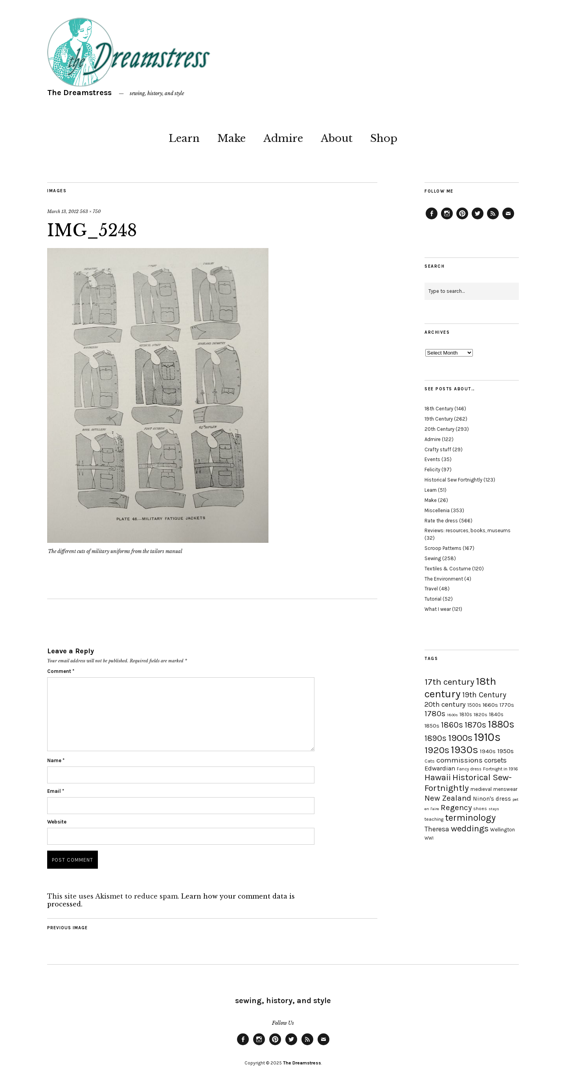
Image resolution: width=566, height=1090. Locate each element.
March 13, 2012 (63, 211)
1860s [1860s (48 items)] (452, 725)
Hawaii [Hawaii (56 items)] (437, 777)
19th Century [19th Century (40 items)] (484, 694)
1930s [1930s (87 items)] (464, 750)
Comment (60, 671)
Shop (383, 138)
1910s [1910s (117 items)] (487, 737)
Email (55, 791)
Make (231, 138)
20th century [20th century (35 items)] (445, 704)
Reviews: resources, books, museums (467, 530)
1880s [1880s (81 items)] (501, 724)
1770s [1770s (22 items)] (507, 705)
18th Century (438, 409)
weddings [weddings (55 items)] (470, 828)
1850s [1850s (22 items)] (431, 725)
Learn (184, 138)
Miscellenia (437, 510)
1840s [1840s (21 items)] (496, 714)
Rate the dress (441, 521)
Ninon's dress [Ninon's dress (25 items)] (492, 798)
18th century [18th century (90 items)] (460, 687)
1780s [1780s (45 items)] (434, 713)
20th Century (439, 429)
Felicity (432, 469)
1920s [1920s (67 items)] (436, 749)
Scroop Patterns (442, 548)
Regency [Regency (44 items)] (456, 807)
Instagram (259, 1044)
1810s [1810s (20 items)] (465, 714)
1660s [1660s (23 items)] (490, 705)
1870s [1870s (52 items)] (475, 725)
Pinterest (275, 1044)
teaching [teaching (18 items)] (433, 819)
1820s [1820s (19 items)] (480, 714)
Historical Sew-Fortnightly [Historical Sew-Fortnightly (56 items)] (468, 782)
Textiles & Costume (447, 569)
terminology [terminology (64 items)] (470, 817)
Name (55, 760)
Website (56, 822)
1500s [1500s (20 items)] (474, 705)
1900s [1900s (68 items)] (460, 737)
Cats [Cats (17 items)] (429, 761)
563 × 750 (90, 211)
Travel (431, 589)
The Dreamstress (79, 92)
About (337, 138)
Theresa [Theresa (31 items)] (436, 829)
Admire (283, 138)
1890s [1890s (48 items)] (435, 738)
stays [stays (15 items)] (494, 808)
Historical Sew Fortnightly (453, 480)
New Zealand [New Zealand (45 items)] (447, 798)
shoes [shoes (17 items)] (480, 808)
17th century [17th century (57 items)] (449, 681)
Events (432, 459)
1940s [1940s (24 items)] (488, 751)
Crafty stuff (437, 449)
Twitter (291, 1044)
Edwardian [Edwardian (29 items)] (439, 768)
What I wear (437, 609)
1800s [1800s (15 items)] (452, 714)
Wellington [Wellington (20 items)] (502, 830)
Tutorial (432, 599)
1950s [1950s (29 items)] (505, 751)
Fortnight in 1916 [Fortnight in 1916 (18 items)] (500, 769)
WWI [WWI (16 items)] (429, 838)
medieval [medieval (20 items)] (481, 789)
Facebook (243, 1044)
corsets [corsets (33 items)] (495, 760)
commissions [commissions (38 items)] (459, 760)
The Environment (443, 579)
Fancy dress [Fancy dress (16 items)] (469, 769)
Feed (307, 1044)
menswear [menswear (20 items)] (505, 789)
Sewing (432, 558)
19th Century (438, 419)
